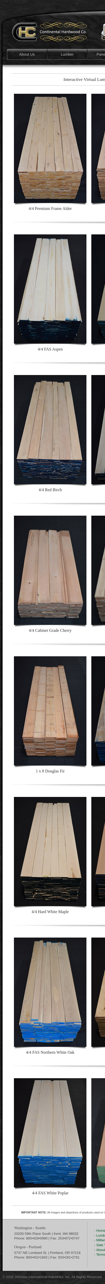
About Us (27, 54)
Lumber (67, 54)
